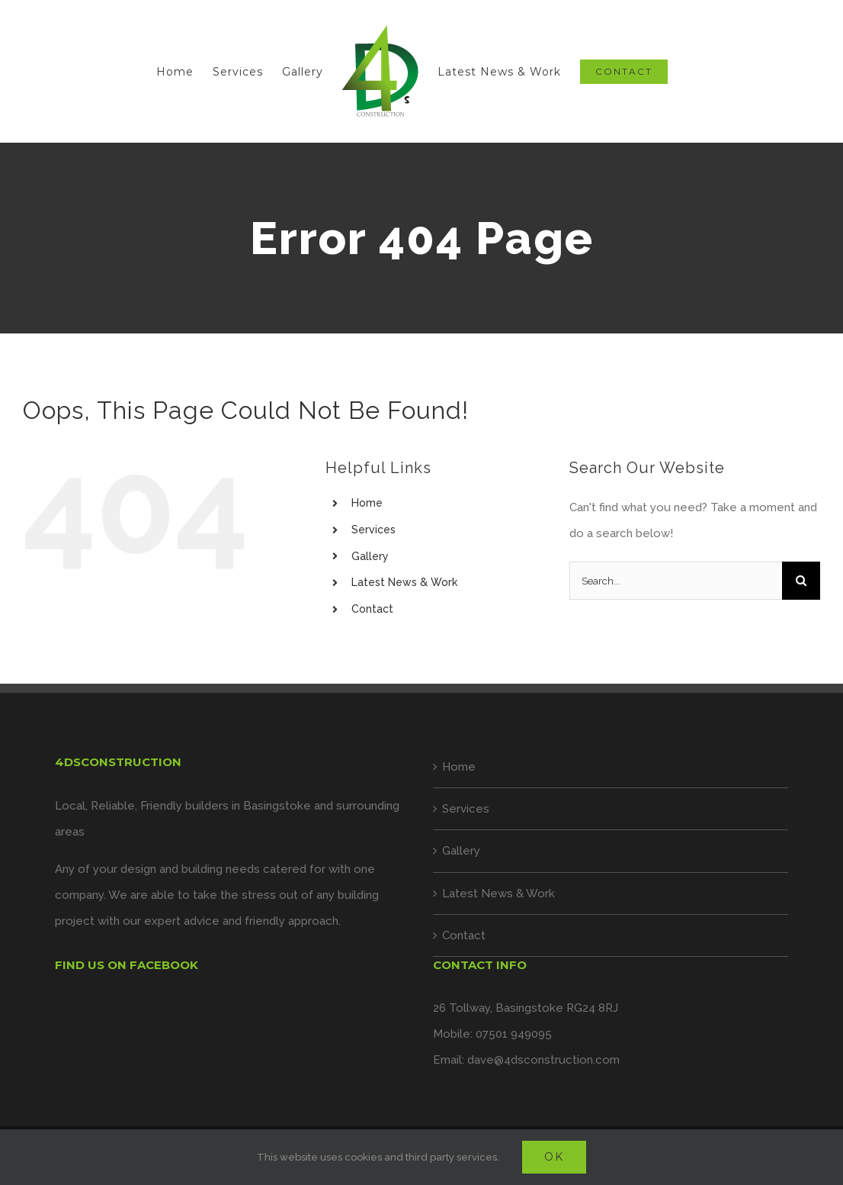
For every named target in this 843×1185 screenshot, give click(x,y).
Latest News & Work (404, 582)
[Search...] (675, 581)
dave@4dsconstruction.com (543, 1060)
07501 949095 (514, 1034)
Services (373, 529)
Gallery (370, 556)
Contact (372, 609)
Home (367, 503)
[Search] (801, 581)
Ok (554, 1157)
